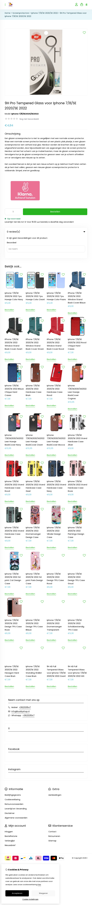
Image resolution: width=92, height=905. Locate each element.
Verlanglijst (10, 818)
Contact (52, 809)
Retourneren (54, 813)
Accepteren (17, 893)
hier (39, 884)
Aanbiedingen (54, 772)
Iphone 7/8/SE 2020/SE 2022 (44, 13)
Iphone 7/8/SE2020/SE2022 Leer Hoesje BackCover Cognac (77, 369)
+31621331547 (25, 684)
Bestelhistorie (11, 813)
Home (7, 13)
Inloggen (9, 809)
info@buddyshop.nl (20, 688)
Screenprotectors (21, 13)
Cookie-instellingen (30, 899)
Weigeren (43, 893)
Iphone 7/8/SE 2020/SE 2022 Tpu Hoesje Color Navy (14, 273)
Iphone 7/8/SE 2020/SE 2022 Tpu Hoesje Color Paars (56, 273)
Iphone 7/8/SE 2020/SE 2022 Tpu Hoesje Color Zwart (35, 273)
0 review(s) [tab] (46, 231)
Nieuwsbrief (10, 822)
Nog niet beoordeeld (29, 119)
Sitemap (52, 818)
